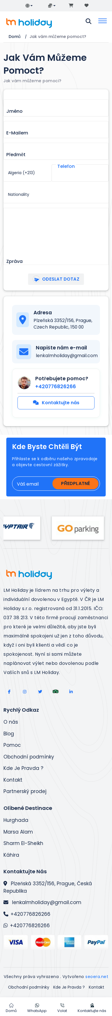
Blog (8, 733)
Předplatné (75, 483)
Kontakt (12, 779)
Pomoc (12, 745)
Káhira (11, 855)
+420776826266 (26, 914)
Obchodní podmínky (28, 756)
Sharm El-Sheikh (23, 843)
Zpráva (14, 261)
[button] (29, 5)
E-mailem (17, 133)
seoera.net (96, 976)
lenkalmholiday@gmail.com (42, 902)
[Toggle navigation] (103, 21)
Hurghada (15, 820)
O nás (10, 722)
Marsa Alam (18, 831)
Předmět (15, 154)
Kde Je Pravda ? (23, 768)
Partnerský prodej (24, 791)
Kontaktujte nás (56, 402)
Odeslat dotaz (55, 279)
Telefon (66, 166)
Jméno (14, 111)
